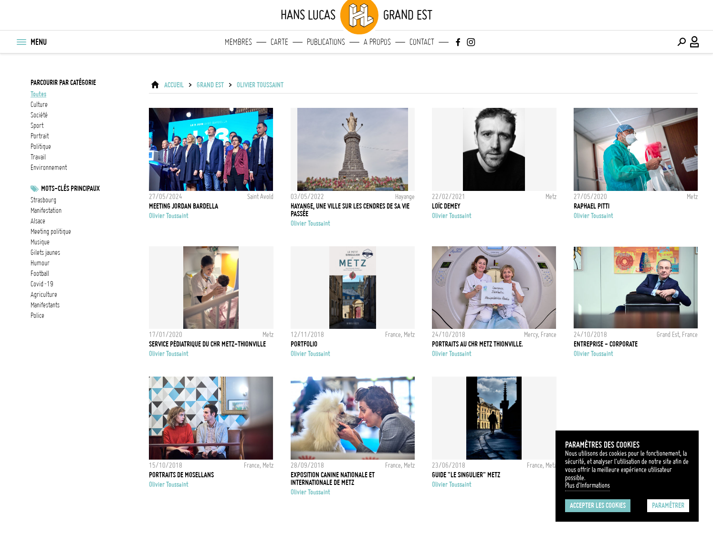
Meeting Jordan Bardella (183, 206)
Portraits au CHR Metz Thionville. (477, 344)
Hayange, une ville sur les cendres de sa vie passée (350, 210)
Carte (279, 42)
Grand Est (210, 85)
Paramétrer (668, 505)
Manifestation (46, 210)
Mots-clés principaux (70, 188)
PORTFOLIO (304, 344)
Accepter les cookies (598, 505)
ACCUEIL (174, 85)
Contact (421, 42)
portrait (40, 136)
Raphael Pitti (591, 206)
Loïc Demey (446, 206)
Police (37, 315)
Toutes (38, 94)
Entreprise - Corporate (606, 344)
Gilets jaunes (45, 252)
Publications (326, 42)
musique (40, 242)
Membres (238, 42)
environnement (49, 167)
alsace (38, 221)
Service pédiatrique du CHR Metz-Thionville (207, 344)
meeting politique (51, 231)
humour (40, 263)
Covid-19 (42, 284)
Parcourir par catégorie (63, 82)
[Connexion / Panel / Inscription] (695, 42)
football (40, 273)
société (39, 115)
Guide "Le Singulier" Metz (466, 475)
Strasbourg (43, 200)
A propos (377, 42)
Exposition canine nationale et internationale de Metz (333, 478)
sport (37, 125)
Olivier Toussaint (260, 85)
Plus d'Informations (587, 485)
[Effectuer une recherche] (681, 42)
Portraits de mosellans (181, 475)
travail (38, 157)
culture (39, 104)
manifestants (45, 305)
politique (41, 146)
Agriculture (44, 294)
